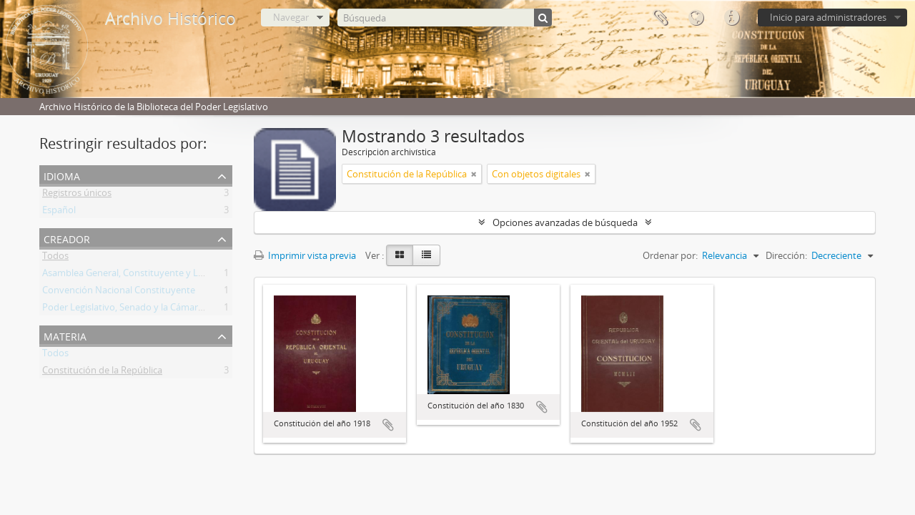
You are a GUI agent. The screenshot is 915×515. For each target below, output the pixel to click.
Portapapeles (660, 18)
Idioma (695, 18)
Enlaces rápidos (731, 18)
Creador (67, 237)
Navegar (291, 17)
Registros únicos (77, 195)
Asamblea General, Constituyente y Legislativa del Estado (163, 275)
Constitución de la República (102, 372)
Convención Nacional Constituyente (118, 292)
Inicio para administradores (828, 17)
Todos (55, 258)
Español (59, 212)
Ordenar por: (670, 255)
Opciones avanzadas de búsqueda (565, 222)
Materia (65, 335)
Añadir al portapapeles (388, 425)
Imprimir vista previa (305, 255)
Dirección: (786, 255)
